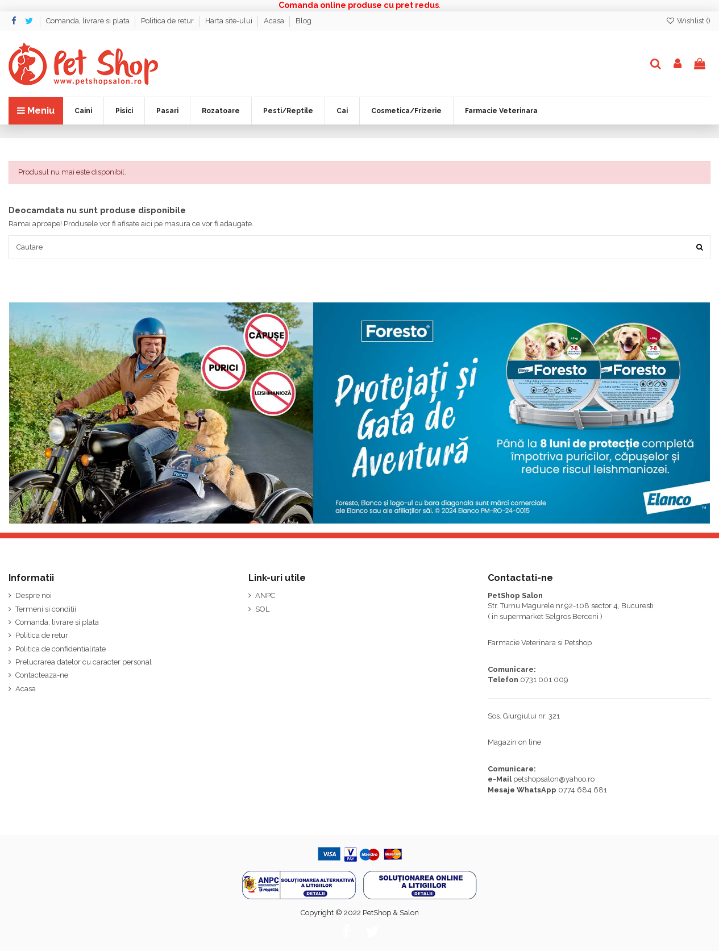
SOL (262, 609)
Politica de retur (168, 20)
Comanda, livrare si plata (88, 20)
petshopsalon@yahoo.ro (554, 779)
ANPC (265, 596)
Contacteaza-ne (41, 675)
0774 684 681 (582, 790)
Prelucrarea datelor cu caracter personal (83, 662)
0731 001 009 (544, 680)
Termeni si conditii (45, 609)
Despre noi (33, 596)
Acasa (275, 20)
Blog (303, 20)
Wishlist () (688, 20)
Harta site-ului (229, 20)
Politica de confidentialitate (60, 649)
